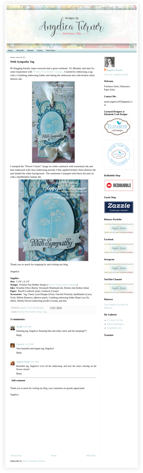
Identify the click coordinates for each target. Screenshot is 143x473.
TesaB (19, 326)
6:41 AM (34, 362)
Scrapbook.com (114, 328)
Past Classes (50, 50)
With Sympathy (69, 284)
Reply (19, 335)
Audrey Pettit (23, 362)
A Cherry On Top (115, 320)
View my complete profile (116, 74)
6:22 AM (29, 344)
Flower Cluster (54, 284)
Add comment (18, 380)
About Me (20, 50)
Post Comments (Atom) (34, 461)
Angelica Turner (115, 70)
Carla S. (20, 344)
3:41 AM (27, 326)
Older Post (91, 455)
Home (10, 50)
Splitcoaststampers (115, 324)
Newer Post (16, 455)
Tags (45, 312)
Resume (30, 50)
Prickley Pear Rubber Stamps (47, 71)
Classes (40, 50)
